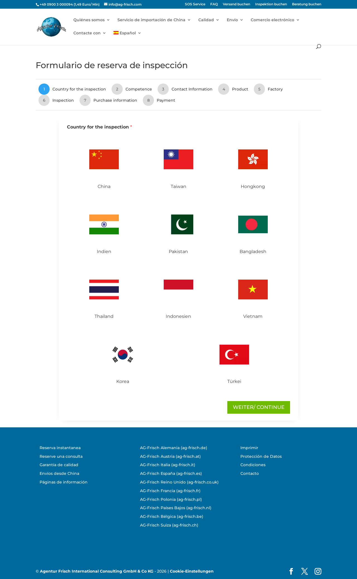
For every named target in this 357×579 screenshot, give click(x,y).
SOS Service (195, 4)
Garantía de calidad (59, 464)
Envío (232, 20)
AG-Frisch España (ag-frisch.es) (171, 473)
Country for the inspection (99, 127)
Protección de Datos (261, 456)
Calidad (206, 20)
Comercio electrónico (272, 20)
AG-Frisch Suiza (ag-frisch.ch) (169, 525)
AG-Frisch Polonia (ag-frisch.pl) (171, 499)
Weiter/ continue (258, 407)
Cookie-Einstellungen (192, 571)
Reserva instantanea (60, 447)
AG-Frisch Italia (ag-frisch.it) (167, 464)
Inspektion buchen (271, 4)
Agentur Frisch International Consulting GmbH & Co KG (96, 571)
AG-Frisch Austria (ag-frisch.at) (170, 456)
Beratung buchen (306, 4)
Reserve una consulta (61, 456)
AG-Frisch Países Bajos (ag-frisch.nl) (175, 507)
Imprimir (249, 447)
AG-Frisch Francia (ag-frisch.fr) (170, 490)
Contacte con (87, 33)
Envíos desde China (59, 473)
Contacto (249, 473)
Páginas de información (64, 482)
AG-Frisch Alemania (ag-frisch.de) (173, 447)
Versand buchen (236, 4)
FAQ (214, 4)
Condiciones (253, 464)
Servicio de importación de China (151, 20)
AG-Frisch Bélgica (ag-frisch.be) (171, 516)
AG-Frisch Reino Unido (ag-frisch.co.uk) (179, 482)
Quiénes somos (89, 20)
